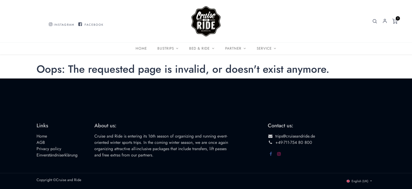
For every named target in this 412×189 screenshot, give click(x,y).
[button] (375, 21)
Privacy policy (49, 149)
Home (42, 136)
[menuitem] (141, 48)
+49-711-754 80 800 (293, 142)
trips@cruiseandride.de (295, 136)
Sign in (385, 21)
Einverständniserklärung (57, 155)
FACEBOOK (94, 25)
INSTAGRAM (64, 25)
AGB (41, 142)
